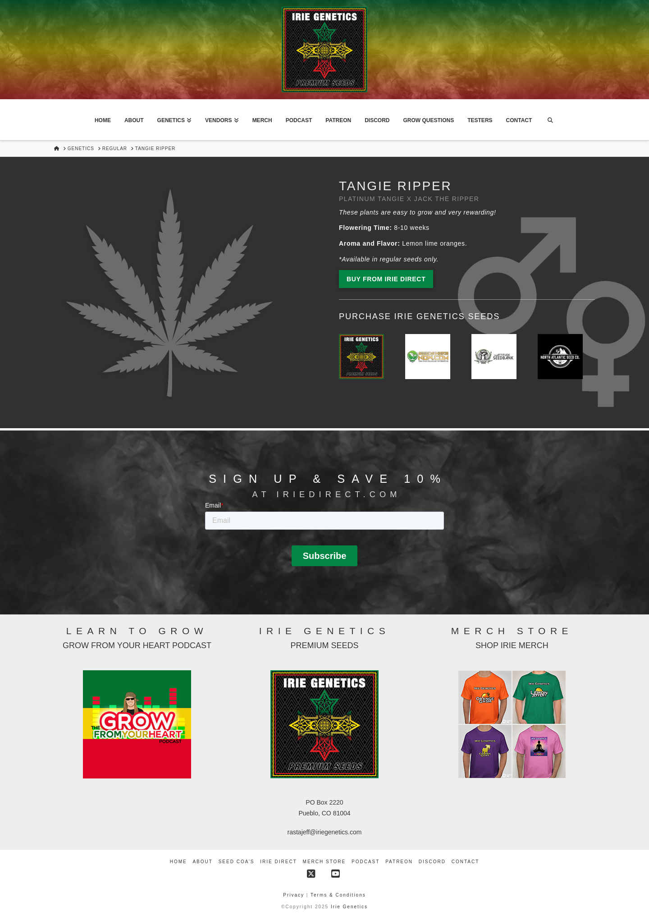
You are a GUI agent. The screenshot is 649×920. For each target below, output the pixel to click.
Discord (432, 861)
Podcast (365, 861)
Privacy (294, 895)
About (202, 861)
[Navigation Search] (550, 120)
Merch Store (324, 861)
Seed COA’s (237, 861)
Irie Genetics (349, 906)
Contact (466, 861)
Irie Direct (278, 861)
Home (178, 861)
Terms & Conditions (338, 895)
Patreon (399, 861)
